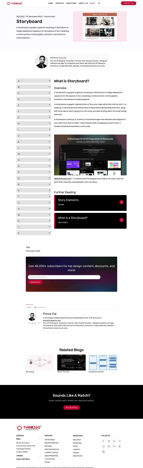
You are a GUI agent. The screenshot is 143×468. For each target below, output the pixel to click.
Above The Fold (63, 367)
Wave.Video (63, 222)
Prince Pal (62, 58)
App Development (52, 438)
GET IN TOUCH (71, 403)
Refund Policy (81, 463)
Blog (92, 3)
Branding (48, 442)
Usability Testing (51, 448)
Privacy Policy (72, 463)
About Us (83, 3)
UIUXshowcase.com (62, 179)
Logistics (76, 445)
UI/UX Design (50, 435)
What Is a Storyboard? (72, 218)
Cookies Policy (89, 463)
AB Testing (30, 367)
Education (77, 435)
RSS (55, 463)
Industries (71, 3)
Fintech (76, 448)
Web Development (52, 445)
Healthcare (77, 439)
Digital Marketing (51, 451)
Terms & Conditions (62, 463)
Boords (61, 205)
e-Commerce (50, 454)
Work (50, 3)
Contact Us (128, 3)
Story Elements (68, 200)
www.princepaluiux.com (52, 316)
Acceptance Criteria (96, 367)
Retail (75, 442)
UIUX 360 (20, 16)
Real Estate (77, 451)
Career (47, 458)
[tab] (29, 302)
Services (60, 3)
